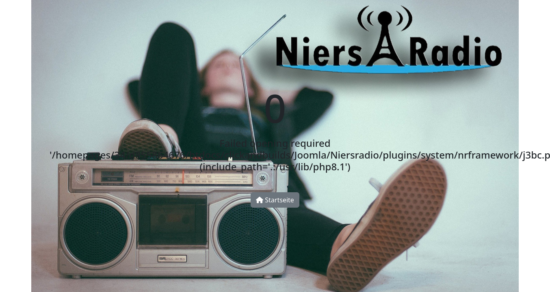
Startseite (275, 199)
